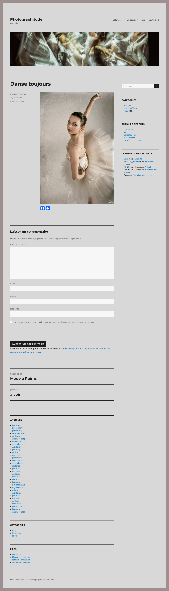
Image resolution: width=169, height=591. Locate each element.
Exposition (132, 20)
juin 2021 (16, 496)
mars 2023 (16, 455)
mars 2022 (16, 477)
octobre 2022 (17, 460)
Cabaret (127, 159)
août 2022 (16, 466)
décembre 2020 (18, 512)
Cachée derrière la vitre (133, 140)
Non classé (14, 101)
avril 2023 (16, 452)
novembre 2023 (18, 442)
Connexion (16, 554)
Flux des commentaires (21, 560)
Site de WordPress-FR (21, 562)
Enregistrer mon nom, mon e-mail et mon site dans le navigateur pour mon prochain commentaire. (54, 322)
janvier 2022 (17, 482)
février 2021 (17, 506)
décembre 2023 (18, 439)
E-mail (14, 296)
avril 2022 (16, 474)
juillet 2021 (16, 493)
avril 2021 (16, 501)
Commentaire (18, 245)
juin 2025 (16, 425)
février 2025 (17, 428)
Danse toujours (130, 135)
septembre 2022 (19, 463)
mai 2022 (16, 471)
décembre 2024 (18, 433)
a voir (126, 132)
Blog (14, 530)
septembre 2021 (18, 488)
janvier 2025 (17, 431)
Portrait (148, 167)
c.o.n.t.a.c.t (154, 20)
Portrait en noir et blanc (142, 175)
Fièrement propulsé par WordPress (40, 580)
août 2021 (16, 490)
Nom (13, 284)
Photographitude (26, 19)
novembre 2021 (18, 485)
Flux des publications (21, 557)
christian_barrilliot (18, 94)
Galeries (116, 20)
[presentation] (29, 334)
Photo (22, 101)
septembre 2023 (18, 444)
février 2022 (17, 479)
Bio (143, 20)
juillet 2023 (16, 447)
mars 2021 (16, 504)
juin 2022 (16, 469)
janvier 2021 (17, 509)
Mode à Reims (129, 138)
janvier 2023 (17, 458)
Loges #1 (138, 159)
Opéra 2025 (128, 129)
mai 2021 (16, 498)
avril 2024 (16, 436)
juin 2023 (16, 450)
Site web (14, 309)
